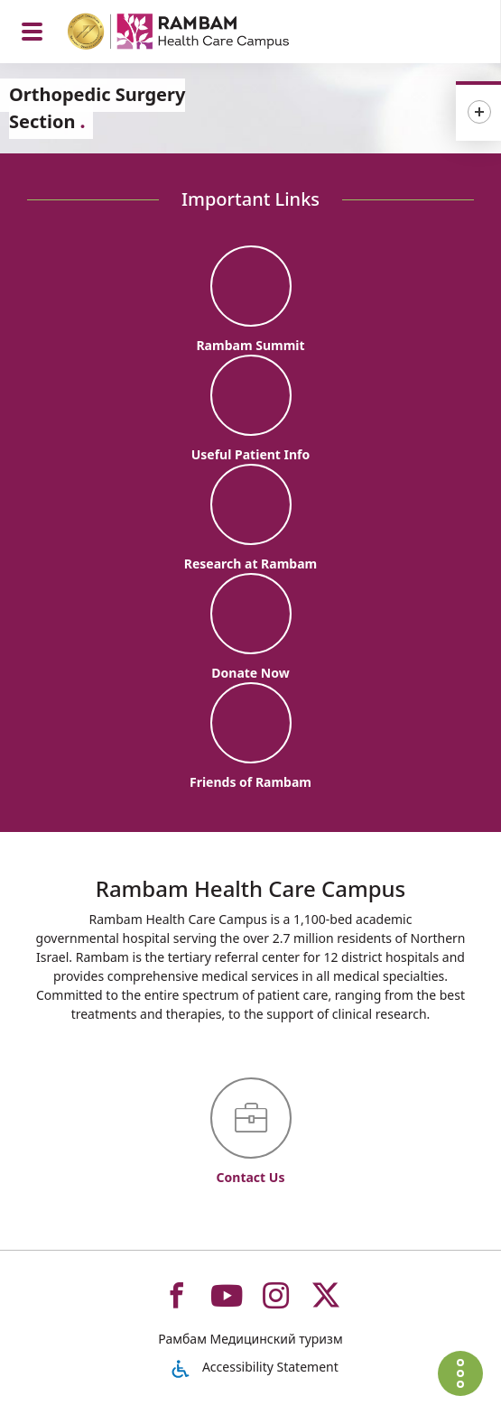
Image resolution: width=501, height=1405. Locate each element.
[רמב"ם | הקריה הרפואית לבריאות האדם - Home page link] (201, 34)
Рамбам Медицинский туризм (250, 1338)
